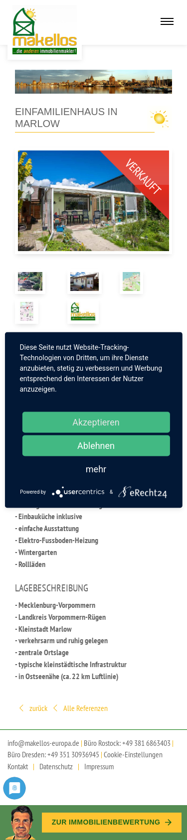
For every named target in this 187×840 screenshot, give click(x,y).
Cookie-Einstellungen (133, 754)
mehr (96, 469)
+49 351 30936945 (73, 754)
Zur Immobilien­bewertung (112, 822)
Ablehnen (96, 445)
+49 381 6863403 (146, 743)
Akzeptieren (96, 422)
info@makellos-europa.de (43, 743)
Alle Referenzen (79, 708)
